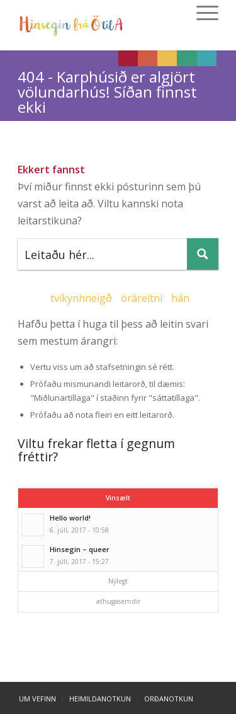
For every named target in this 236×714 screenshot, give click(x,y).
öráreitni (141, 298)
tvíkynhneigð (81, 298)
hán (180, 298)
